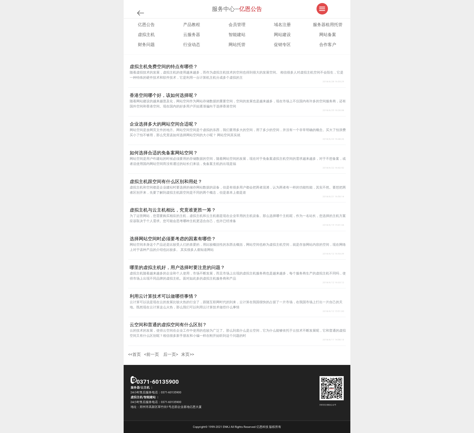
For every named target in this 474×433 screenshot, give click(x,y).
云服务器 (191, 34)
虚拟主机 (146, 34)
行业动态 (191, 44)
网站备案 (327, 34)
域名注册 (282, 24)
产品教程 (191, 24)
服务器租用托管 (328, 24)
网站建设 (282, 34)
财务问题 (146, 44)
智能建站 (237, 34)
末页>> (187, 354)
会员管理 (237, 24)
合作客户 (327, 44)
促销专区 (282, 44)
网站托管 (237, 44)
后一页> (170, 354)
